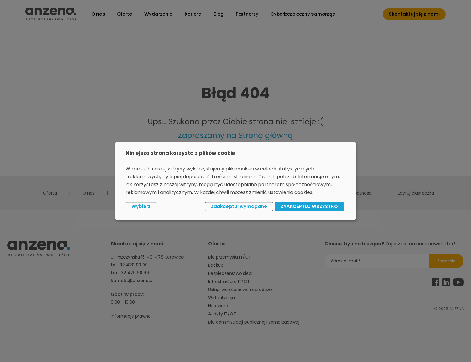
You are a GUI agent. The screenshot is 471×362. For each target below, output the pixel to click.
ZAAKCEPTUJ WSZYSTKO (309, 206)
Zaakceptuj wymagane (239, 206)
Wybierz (141, 206)
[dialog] (235, 181)
